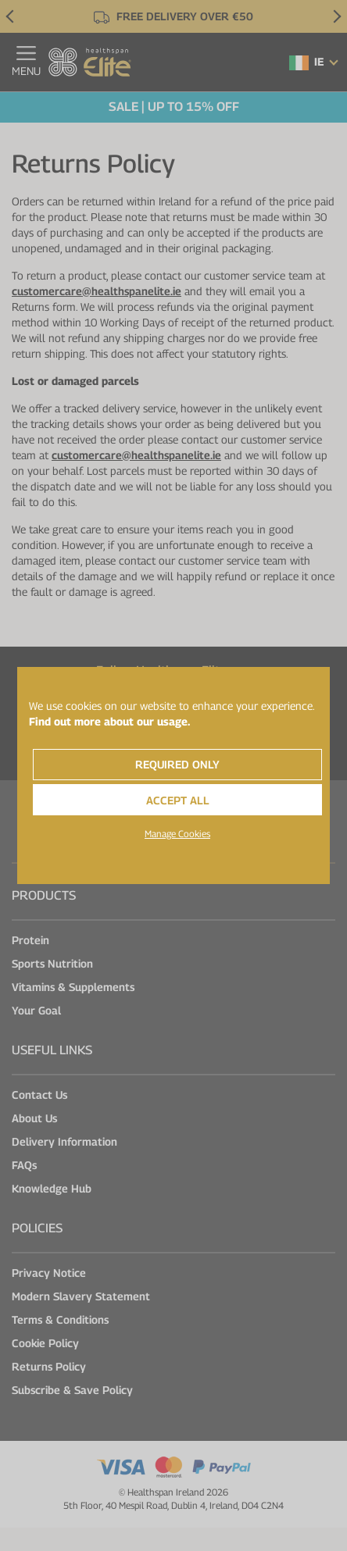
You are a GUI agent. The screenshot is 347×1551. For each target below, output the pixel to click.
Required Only (177, 764)
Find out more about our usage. (109, 721)
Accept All (177, 800)
